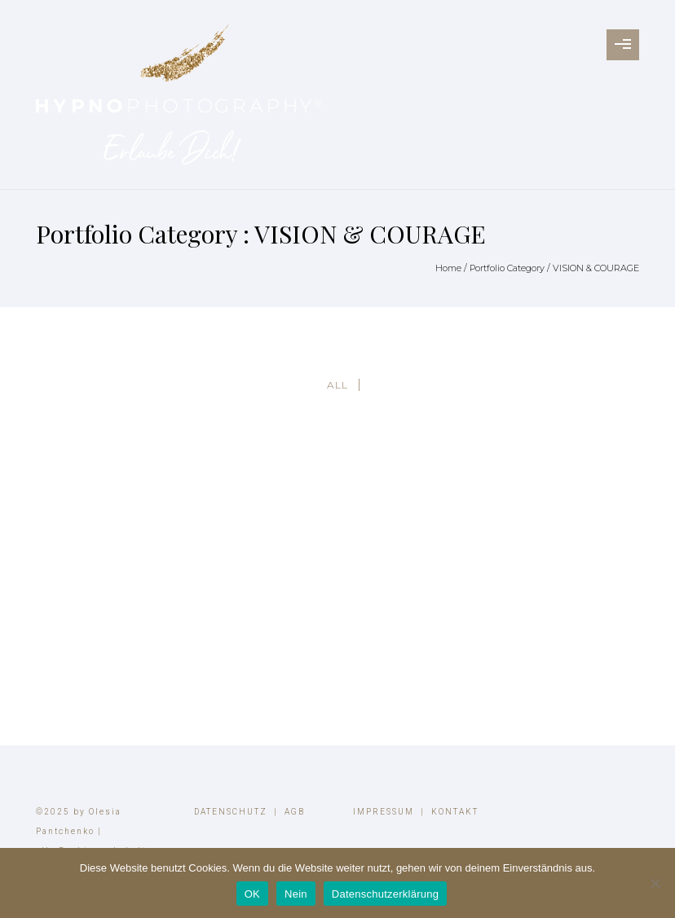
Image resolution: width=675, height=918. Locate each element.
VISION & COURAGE (596, 268)
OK (252, 894)
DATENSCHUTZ (230, 811)
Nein (296, 894)
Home (448, 268)
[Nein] (654, 883)
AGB (295, 811)
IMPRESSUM (383, 811)
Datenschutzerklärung (385, 894)
